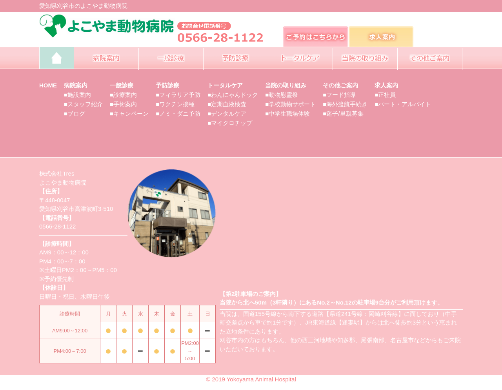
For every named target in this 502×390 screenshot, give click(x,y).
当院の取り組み (285, 85)
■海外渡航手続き (345, 104)
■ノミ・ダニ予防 (178, 113)
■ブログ (74, 113)
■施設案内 (77, 94)
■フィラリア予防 (178, 94)
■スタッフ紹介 (83, 104)
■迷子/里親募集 (343, 113)
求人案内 (386, 85)
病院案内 (75, 85)
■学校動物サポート (290, 104)
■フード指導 (339, 94)
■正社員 (385, 94)
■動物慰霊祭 (281, 94)
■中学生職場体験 (287, 113)
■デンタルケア (226, 113)
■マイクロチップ (229, 123)
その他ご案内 (340, 85)
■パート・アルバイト (403, 104)
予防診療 (167, 85)
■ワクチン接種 (175, 104)
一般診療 (121, 85)
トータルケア (225, 85)
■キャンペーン (129, 113)
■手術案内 (123, 104)
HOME (48, 85)
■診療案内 (123, 94)
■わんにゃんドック (232, 94)
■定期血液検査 (226, 104)
